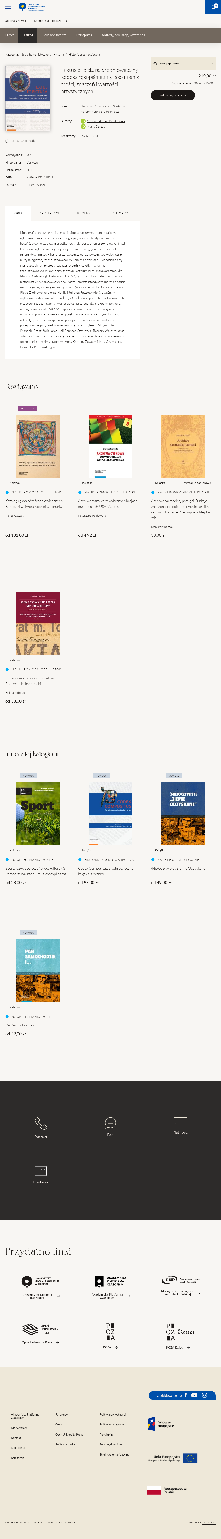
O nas (59, 1424)
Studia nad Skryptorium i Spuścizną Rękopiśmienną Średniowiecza (103, 108)
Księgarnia (41, 20)
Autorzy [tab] (120, 213)
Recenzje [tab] (86, 213)
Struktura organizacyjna (114, 1454)
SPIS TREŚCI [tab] (50, 213)
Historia (58, 54)
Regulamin (106, 1434)
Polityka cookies (65, 1444)
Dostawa (40, 1175)
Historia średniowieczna (84, 54)
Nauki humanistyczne (35, 54)
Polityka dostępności (112, 1424)
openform (209, 1522)
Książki (57, 20)
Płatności (180, 1125)
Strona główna (15, 20)
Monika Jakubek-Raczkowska (106, 121)
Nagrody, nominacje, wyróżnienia (123, 35)
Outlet (9, 35)
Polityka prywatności (113, 1414)
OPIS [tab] (18, 213)
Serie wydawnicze (54, 35)
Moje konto (18, 1447)
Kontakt (40, 1128)
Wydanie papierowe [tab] (183, 63)
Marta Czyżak (96, 126)
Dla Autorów (19, 1428)
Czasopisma (84, 35)
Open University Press (69, 1434)
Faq (110, 1127)
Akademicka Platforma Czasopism (25, 1416)
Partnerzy (61, 1414)
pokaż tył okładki (20, 141)
